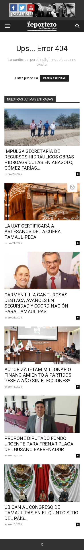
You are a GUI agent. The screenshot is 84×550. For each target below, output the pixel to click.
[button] (7, 26)
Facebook (13, 7)
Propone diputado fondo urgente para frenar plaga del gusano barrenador (38, 444)
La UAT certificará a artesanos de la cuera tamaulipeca (32, 231)
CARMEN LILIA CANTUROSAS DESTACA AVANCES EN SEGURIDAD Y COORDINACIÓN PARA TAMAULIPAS (36, 303)
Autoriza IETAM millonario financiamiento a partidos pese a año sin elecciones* (37, 375)
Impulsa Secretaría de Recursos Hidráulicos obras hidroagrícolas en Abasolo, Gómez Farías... (39, 160)
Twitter (22, 7)
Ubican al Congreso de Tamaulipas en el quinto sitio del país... (41, 513)
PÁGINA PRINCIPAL (54, 78)
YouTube (30, 7)
